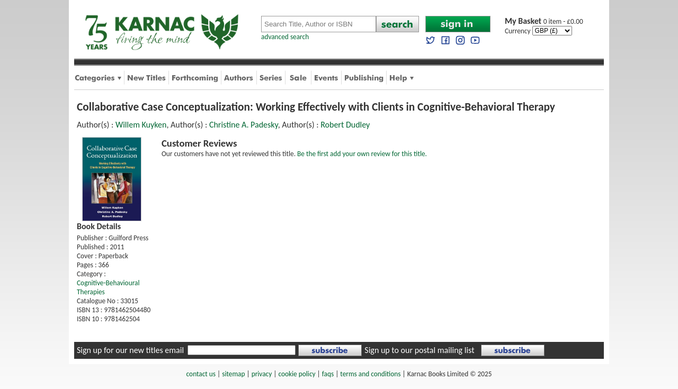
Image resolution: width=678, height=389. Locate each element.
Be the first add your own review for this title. (362, 153)
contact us (201, 373)
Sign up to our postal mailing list (419, 350)
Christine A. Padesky (243, 125)
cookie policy (296, 373)
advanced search (285, 36)
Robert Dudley (345, 125)
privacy (262, 373)
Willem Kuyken (140, 125)
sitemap (233, 373)
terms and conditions (370, 373)
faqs (328, 373)
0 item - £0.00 (544, 21)
